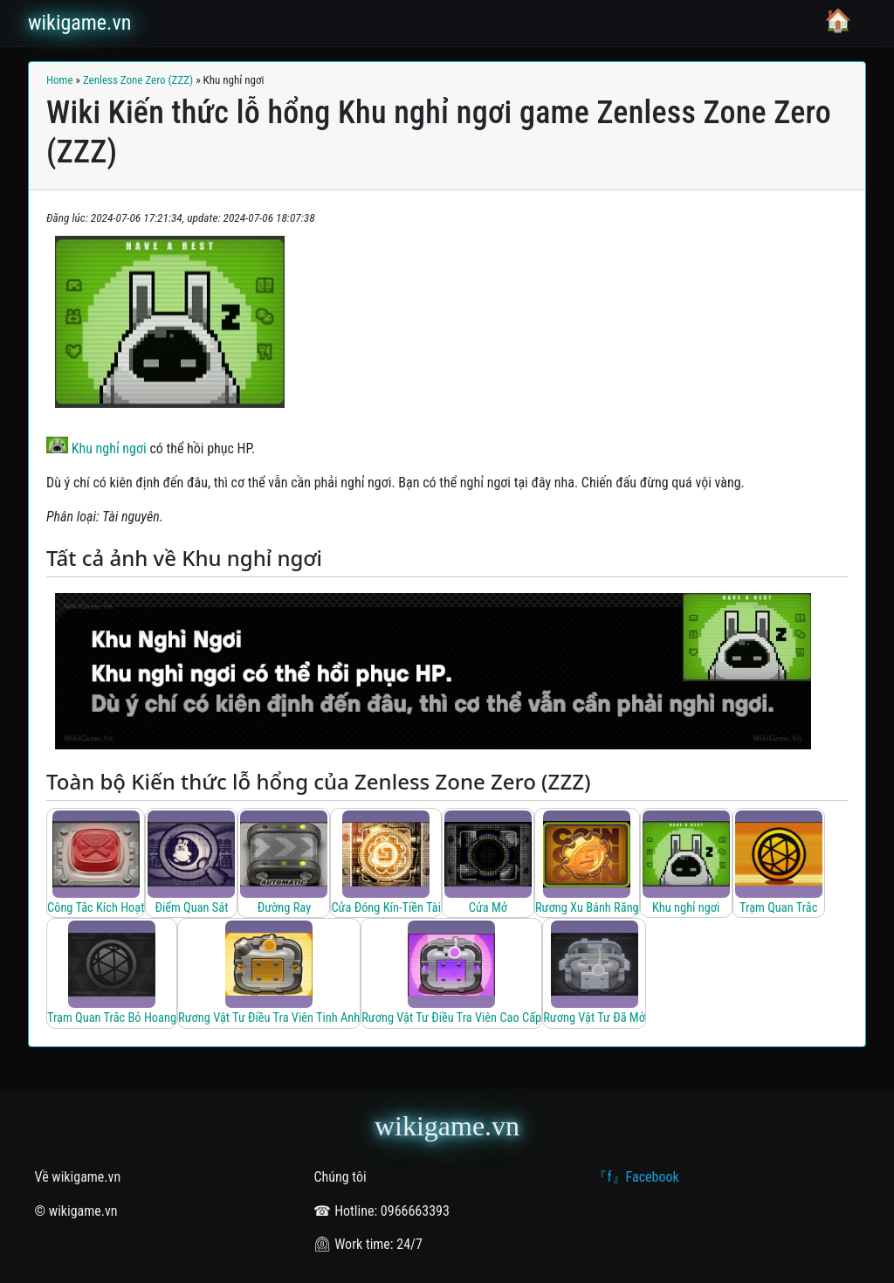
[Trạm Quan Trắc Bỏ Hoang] (111, 973)
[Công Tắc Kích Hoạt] (95, 863)
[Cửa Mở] (488, 863)
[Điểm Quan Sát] (191, 863)
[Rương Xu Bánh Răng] (587, 863)
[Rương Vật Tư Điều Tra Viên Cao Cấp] (451, 973)
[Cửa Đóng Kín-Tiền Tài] (385, 863)
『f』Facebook (635, 1177)
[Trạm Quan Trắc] (778, 863)
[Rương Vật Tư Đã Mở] (594, 973)
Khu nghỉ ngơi (96, 448)
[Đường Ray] (283, 863)
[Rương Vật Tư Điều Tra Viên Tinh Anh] (269, 973)
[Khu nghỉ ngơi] (686, 863)
